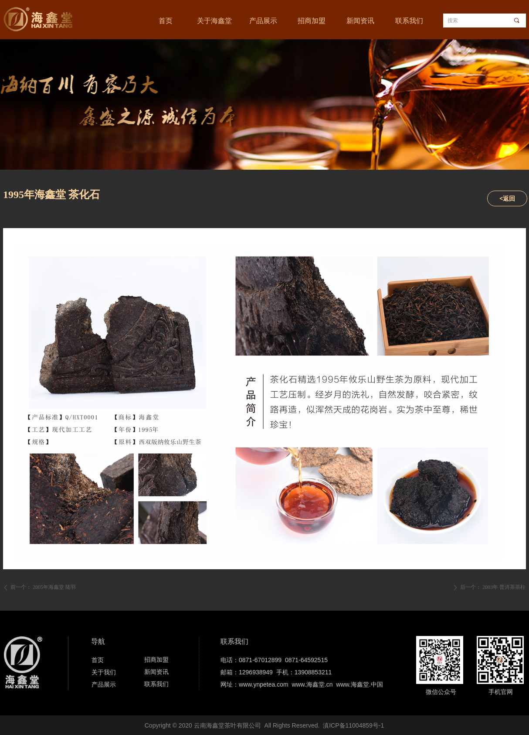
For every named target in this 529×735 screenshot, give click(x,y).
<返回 (507, 198)
